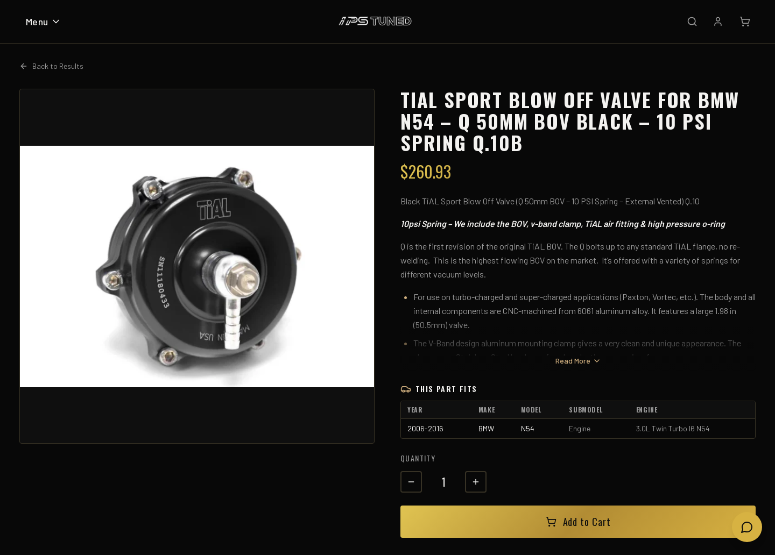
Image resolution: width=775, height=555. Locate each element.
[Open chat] (747, 527)
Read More (578, 360)
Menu (43, 21)
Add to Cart (578, 522)
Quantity (417, 458)
